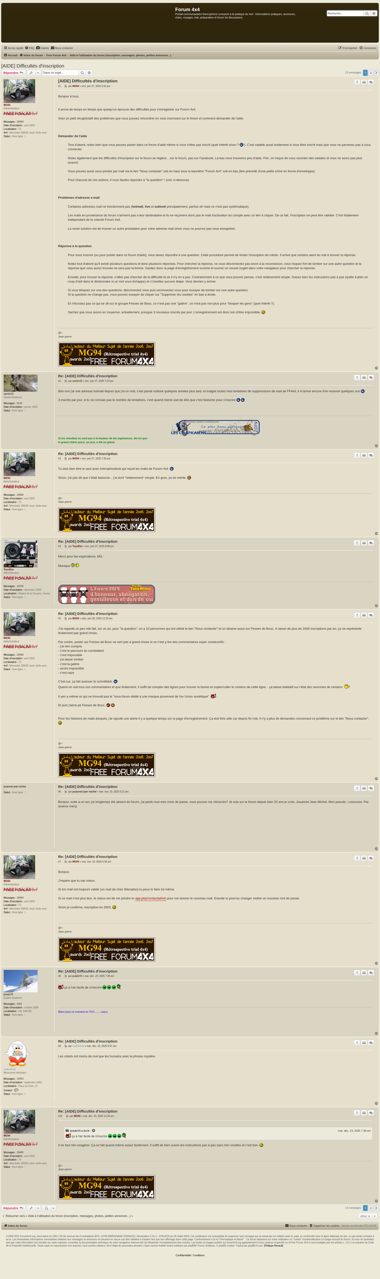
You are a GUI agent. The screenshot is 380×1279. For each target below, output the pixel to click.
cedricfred (9, 1069)
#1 (59, 86)
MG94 (7, 105)
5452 (19, 1004)
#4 (59, 546)
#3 (59, 458)
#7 (59, 861)
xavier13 (8, 393)
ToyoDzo (9, 569)
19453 (20, 1078)
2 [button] (371, 73)
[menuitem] (29, 48)
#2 (59, 381)
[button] (376, 73)
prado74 (8, 994)
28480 (20, 121)
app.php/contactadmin (150, 898)
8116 (19, 403)
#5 (59, 618)
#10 (60, 1116)
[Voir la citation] (94, 1131)
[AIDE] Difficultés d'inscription (32, 66)
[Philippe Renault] (273, 1245)
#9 (59, 1046)
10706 (20, 586)
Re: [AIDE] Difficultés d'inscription (87, 376)
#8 (59, 976)
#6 (59, 791)
